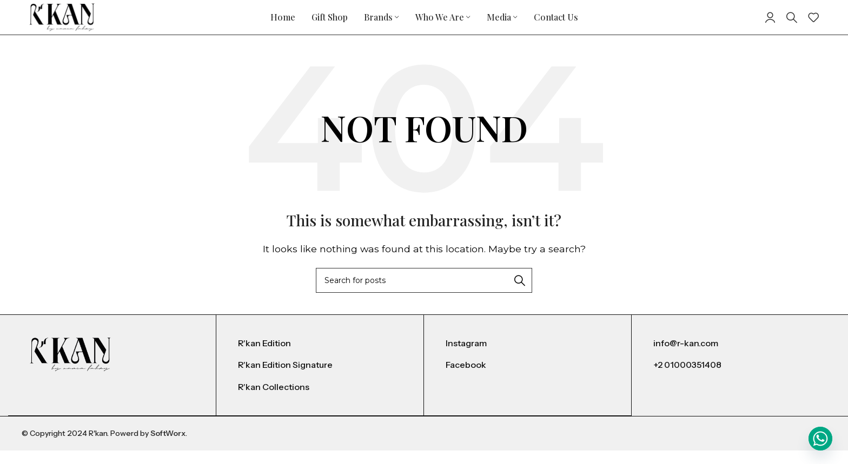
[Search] (792, 24)
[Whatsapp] (820, 438)
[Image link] (70, 367)
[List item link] (320, 358)
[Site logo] (64, 23)
